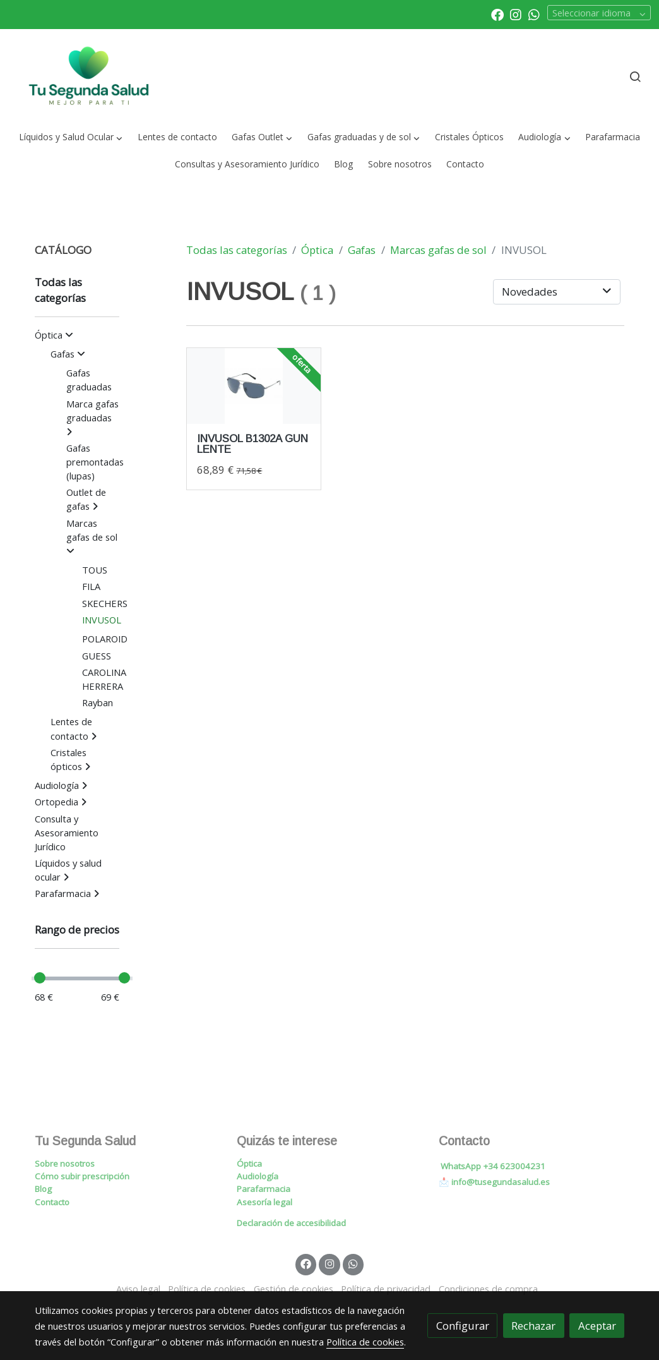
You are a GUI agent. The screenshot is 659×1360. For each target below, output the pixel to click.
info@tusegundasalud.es (500, 1182)
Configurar (462, 1325)
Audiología (257, 1176)
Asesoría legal (264, 1202)
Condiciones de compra (488, 1288)
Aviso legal (138, 1288)
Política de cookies (207, 1288)
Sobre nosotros (65, 1163)
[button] (71, 137)
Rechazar (533, 1325)
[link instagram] (515, 14)
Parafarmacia (263, 1189)
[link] (89, 76)
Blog (43, 1189)
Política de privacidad (385, 1288)
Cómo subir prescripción (82, 1176)
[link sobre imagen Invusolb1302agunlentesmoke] (254, 386)
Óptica (317, 250)
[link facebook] (497, 14)
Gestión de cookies (293, 1288)
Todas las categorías (236, 250)
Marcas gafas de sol (438, 250)
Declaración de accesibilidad (291, 1223)
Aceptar (597, 1325)
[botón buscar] (635, 76)
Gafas (362, 250)
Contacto (52, 1202)
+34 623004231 (514, 1166)
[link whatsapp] (534, 14)
